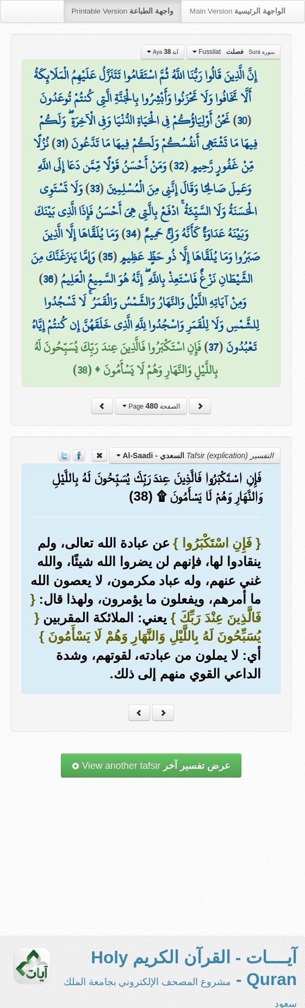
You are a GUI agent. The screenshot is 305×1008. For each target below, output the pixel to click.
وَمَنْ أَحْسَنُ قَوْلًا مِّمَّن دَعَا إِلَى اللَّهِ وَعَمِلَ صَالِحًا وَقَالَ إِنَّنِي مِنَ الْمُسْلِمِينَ (144, 177)
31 (60, 143)
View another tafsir (151, 765)
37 (213, 347)
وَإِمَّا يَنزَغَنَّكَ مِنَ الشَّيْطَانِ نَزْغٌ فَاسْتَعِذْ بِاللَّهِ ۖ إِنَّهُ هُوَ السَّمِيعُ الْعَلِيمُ (141, 268)
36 (48, 279)
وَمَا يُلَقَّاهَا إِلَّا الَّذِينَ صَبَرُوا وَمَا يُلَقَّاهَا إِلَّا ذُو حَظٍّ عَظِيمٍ (150, 245)
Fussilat (233, 52)
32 (178, 166)
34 (131, 234)
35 (107, 257)
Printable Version (122, 11)
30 (242, 120)
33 (94, 189)
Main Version (237, 11)
